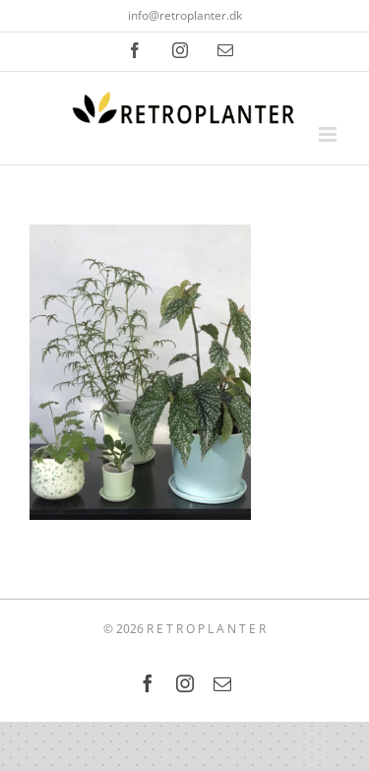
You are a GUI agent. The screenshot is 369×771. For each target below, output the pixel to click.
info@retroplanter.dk (185, 15)
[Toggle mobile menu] (329, 134)
